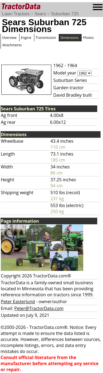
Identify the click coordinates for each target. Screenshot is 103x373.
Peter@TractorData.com (38, 308)
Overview (9, 37)
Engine (26, 37)
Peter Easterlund (18, 302)
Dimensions (69, 37)
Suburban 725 (65, 14)
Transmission (46, 37)
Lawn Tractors (15, 14)
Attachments (12, 45)
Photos (88, 37)
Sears (40, 14)
